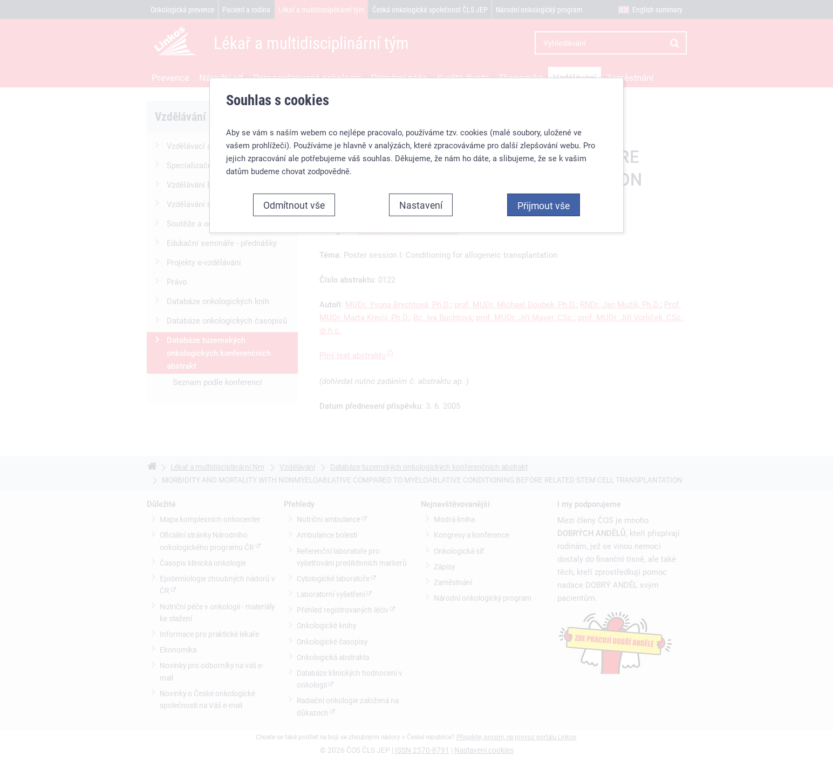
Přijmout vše (543, 205)
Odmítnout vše (294, 204)
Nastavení (420, 204)
